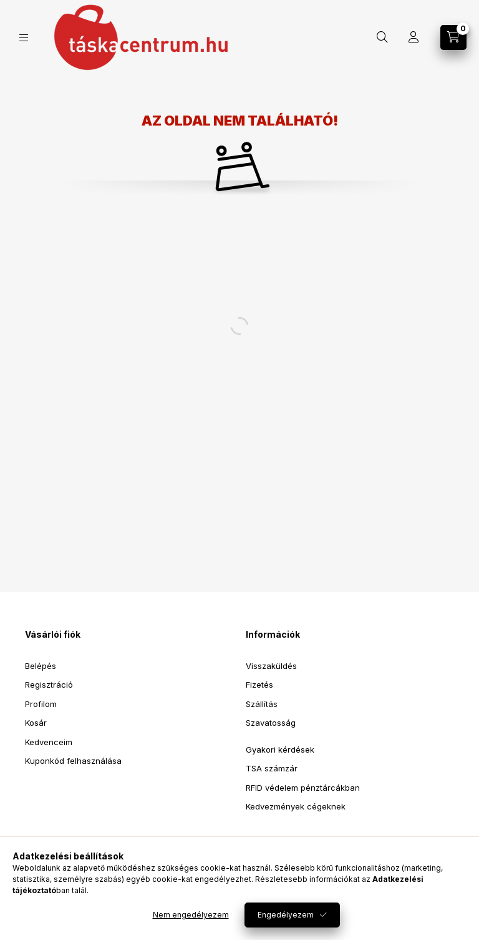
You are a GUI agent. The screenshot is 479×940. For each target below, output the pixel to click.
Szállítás (262, 704)
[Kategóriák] (23, 37)
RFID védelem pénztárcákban (303, 788)
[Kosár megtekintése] (453, 37)
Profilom (41, 704)
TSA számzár (272, 768)
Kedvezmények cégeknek (296, 806)
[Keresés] (382, 37)
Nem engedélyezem (191, 914)
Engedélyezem (286, 914)
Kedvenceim (48, 742)
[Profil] (413, 37)
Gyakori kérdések (280, 749)
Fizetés (259, 685)
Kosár (36, 723)
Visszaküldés (271, 666)
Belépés (40, 666)
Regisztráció (49, 685)
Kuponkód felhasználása (73, 761)
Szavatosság (271, 723)
